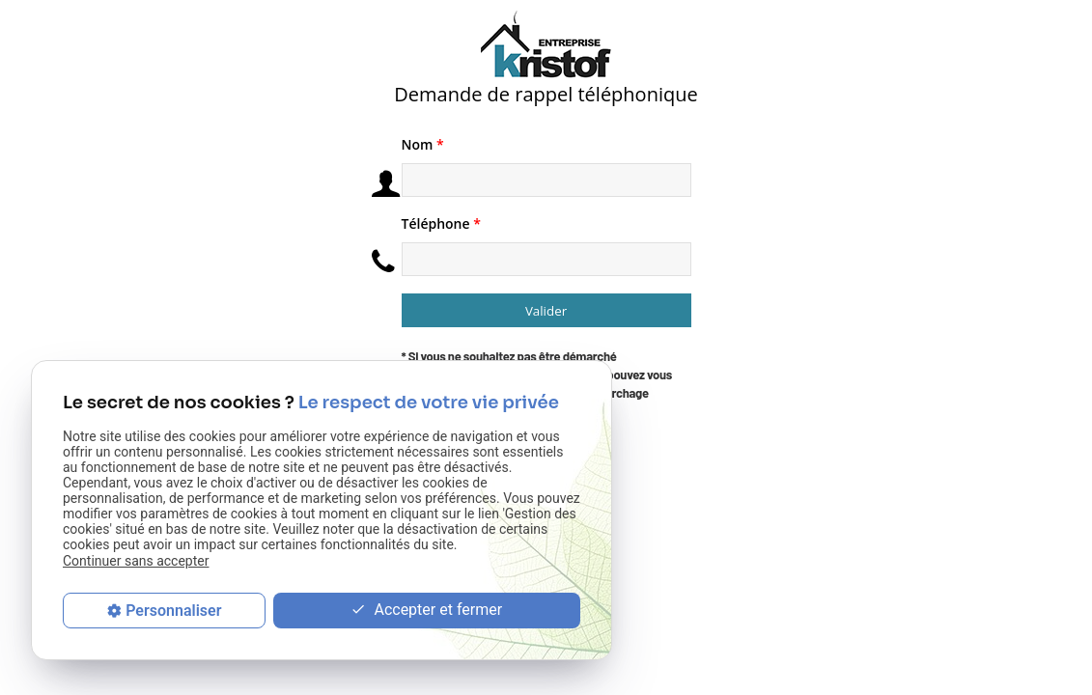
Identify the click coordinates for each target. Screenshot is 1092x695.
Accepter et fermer (426, 610)
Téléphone (441, 223)
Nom (423, 144)
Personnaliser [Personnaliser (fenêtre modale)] (173, 610)
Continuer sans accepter (136, 561)
